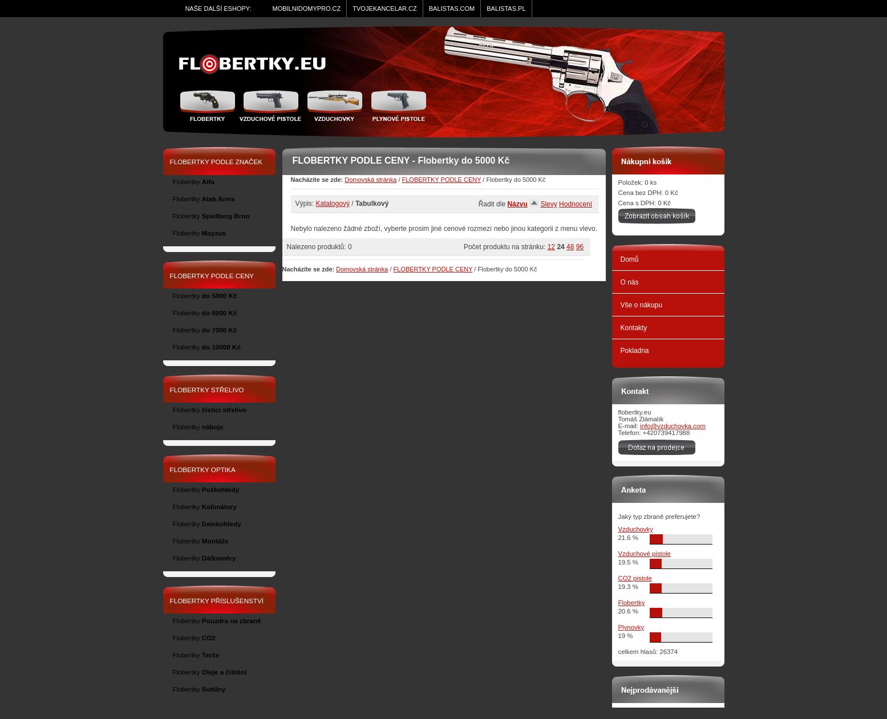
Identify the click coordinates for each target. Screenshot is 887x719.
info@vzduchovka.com (673, 426)
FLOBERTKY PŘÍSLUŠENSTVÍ (217, 600)
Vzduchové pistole (270, 105)
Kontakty (634, 328)
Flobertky (209, 105)
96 (580, 247)
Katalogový (333, 204)
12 (551, 247)
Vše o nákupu (641, 305)
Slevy (548, 204)
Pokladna (635, 351)
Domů (630, 259)
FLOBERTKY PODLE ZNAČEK (216, 161)
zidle (257, 64)
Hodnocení (575, 204)
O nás (630, 282)
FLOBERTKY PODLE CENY (441, 179)
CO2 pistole (635, 578)
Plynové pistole (396, 105)
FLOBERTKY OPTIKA (203, 469)
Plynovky (631, 627)
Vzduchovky (635, 529)
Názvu (517, 204)
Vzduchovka (334, 105)
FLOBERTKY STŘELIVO (207, 389)
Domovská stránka (370, 179)
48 (570, 247)
